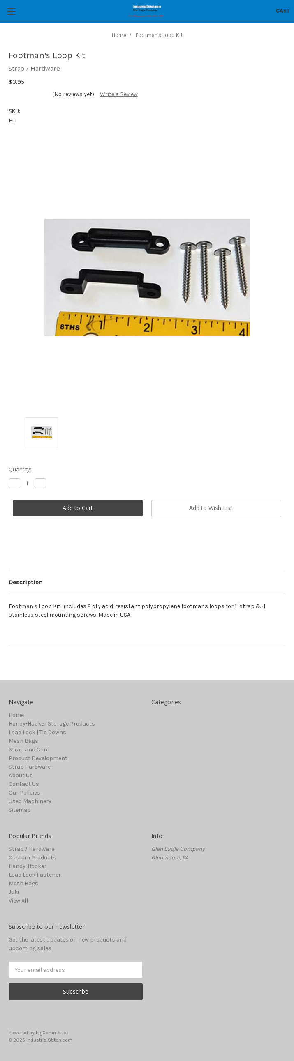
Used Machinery (30, 801)
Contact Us (24, 784)
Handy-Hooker (27, 866)
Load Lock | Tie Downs (37, 732)
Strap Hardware (30, 766)
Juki (14, 892)
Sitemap (20, 809)
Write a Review (119, 94)
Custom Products (32, 857)
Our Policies (24, 792)
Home (16, 715)
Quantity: (20, 469)
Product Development (38, 758)
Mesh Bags (23, 740)
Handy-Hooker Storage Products (52, 723)
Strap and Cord (29, 749)
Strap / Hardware (31, 848)
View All (18, 900)
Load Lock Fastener (35, 874)
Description (25, 582)
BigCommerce (52, 1033)
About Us (21, 775)
